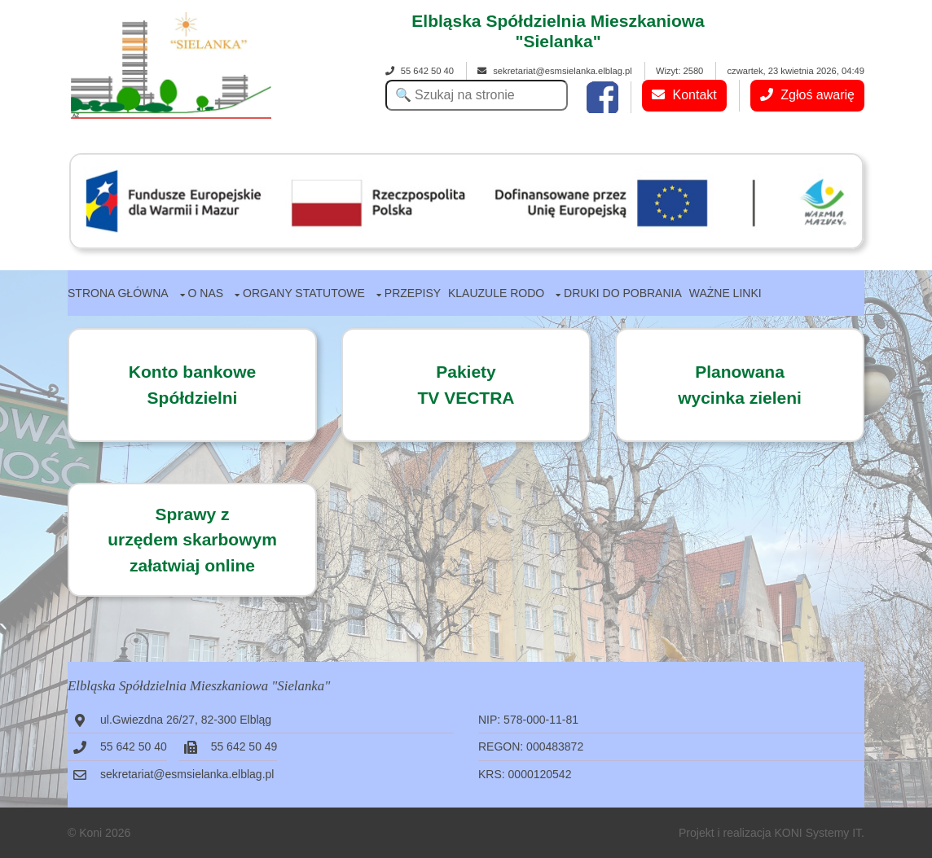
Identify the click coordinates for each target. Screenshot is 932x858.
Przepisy (413, 293)
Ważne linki (725, 293)
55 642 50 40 (419, 71)
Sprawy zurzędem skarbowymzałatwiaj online (192, 540)
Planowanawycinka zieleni (740, 384)
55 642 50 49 (244, 746)
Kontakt (684, 95)
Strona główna (118, 293)
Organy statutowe (304, 293)
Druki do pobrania (623, 293)
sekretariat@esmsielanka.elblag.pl (554, 71)
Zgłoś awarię (807, 95)
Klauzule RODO (496, 293)
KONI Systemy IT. (819, 832)
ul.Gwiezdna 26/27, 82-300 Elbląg (185, 719)
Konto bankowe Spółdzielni (192, 384)
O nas (206, 293)
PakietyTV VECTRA (465, 384)
